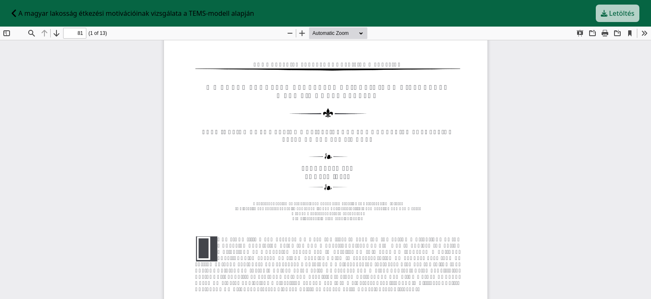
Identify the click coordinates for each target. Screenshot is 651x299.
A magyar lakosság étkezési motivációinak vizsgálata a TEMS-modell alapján (133, 13)
